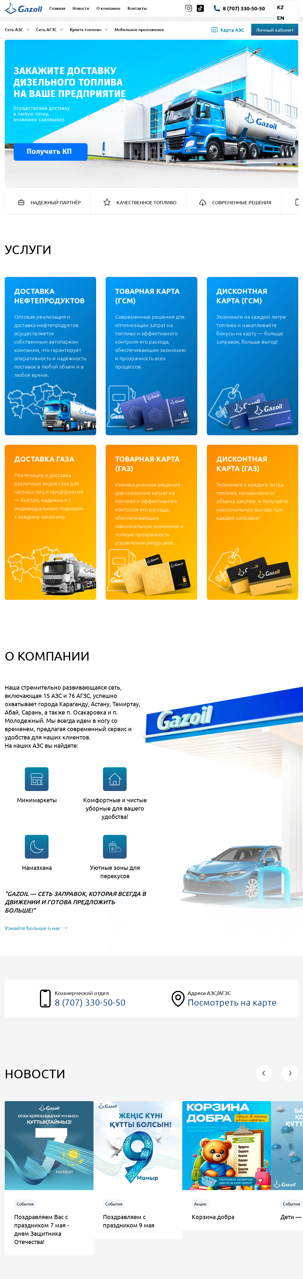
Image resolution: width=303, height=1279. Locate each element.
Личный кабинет (275, 30)
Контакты (137, 8)
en (280, 17)
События (25, 1203)
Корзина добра (213, 1216)
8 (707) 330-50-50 (90, 1002)
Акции (200, 1203)
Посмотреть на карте (232, 1002)
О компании (108, 8)
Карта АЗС (227, 29)
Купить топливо (89, 29)
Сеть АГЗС (50, 29)
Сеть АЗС (17, 29)
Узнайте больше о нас (36, 928)
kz (280, 7)
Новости (80, 8)
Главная (57, 8)
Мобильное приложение (139, 29)
